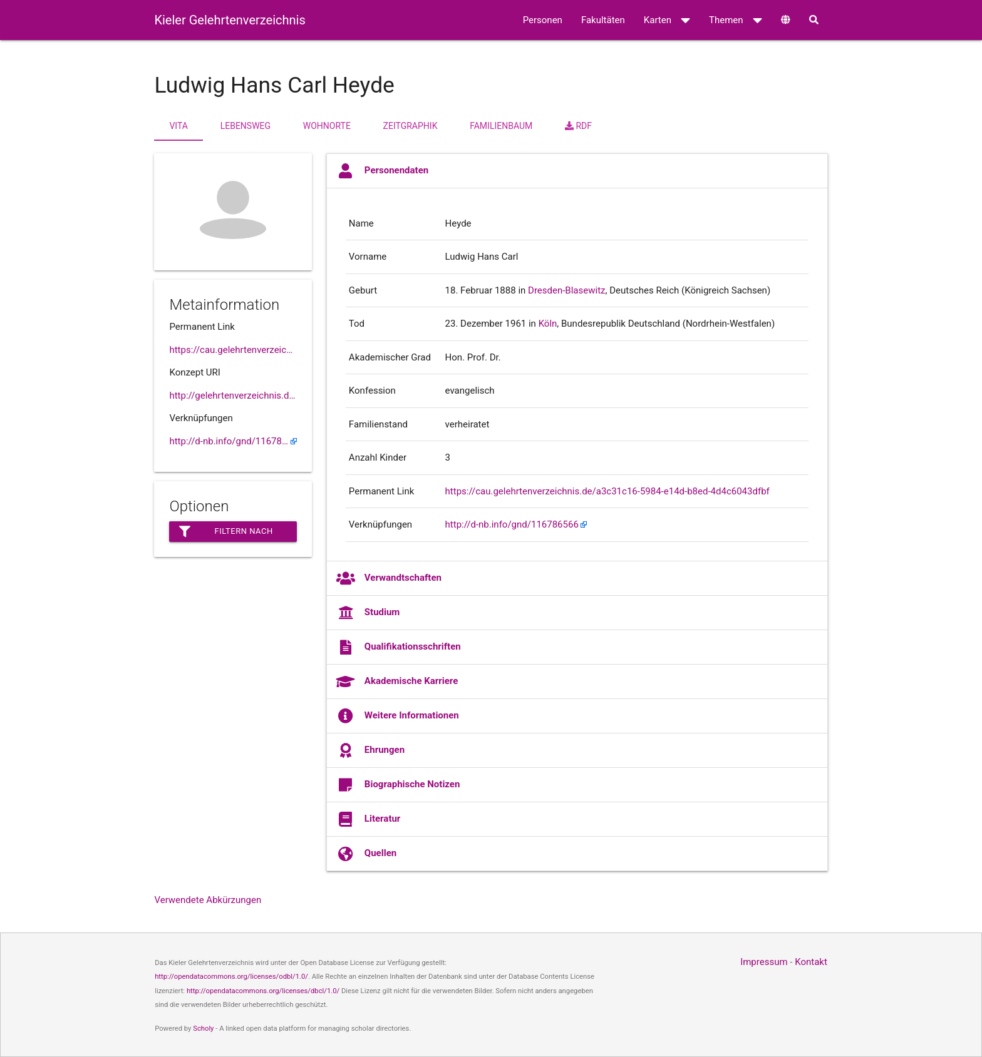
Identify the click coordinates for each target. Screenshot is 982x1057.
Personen (542, 20)
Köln (548, 323)
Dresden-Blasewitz (566, 290)
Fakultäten (603, 20)
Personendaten (382, 170)
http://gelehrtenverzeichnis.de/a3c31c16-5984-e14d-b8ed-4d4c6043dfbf (233, 395)
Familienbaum (501, 126)
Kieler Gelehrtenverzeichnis (229, 20)
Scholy (203, 1028)
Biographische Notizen (398, 784)
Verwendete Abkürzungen (207, 900)
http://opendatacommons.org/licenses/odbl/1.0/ (231, 977)
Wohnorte (327, 126)
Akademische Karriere (397, 681)
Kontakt (811, 962)
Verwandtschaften (389, 578)
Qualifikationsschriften (398, 647)
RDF (578, 126)
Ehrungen (370, 750)
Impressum (763, 962)
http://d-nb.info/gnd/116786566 (233, 441)
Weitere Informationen (397, 715)
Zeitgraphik (410, 126)
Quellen (366, 853)
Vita (178, 126)
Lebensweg (245, 126)
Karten (667, 20)
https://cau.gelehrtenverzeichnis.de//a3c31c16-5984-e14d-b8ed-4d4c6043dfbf (233, 349)
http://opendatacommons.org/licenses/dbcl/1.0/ (263, 991)
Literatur (368, 819)
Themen (735, 20)
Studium (368, 612)
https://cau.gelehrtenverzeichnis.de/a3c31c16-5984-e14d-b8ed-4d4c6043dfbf (607, 491)
